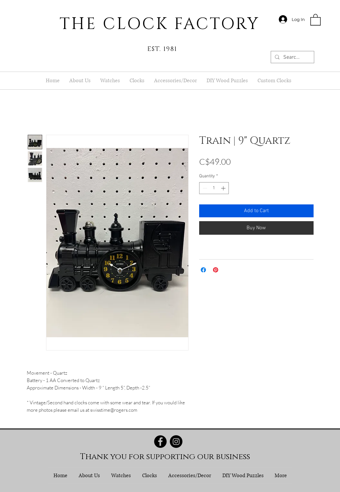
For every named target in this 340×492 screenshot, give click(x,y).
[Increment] (224, 188)
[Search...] (291, 57)
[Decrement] (204, 188)
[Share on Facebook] (203, 270)
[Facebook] (160, 441)
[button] (315, 19)
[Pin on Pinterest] (215, 270)
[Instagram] (176, 441)
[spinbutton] (214, 188)
